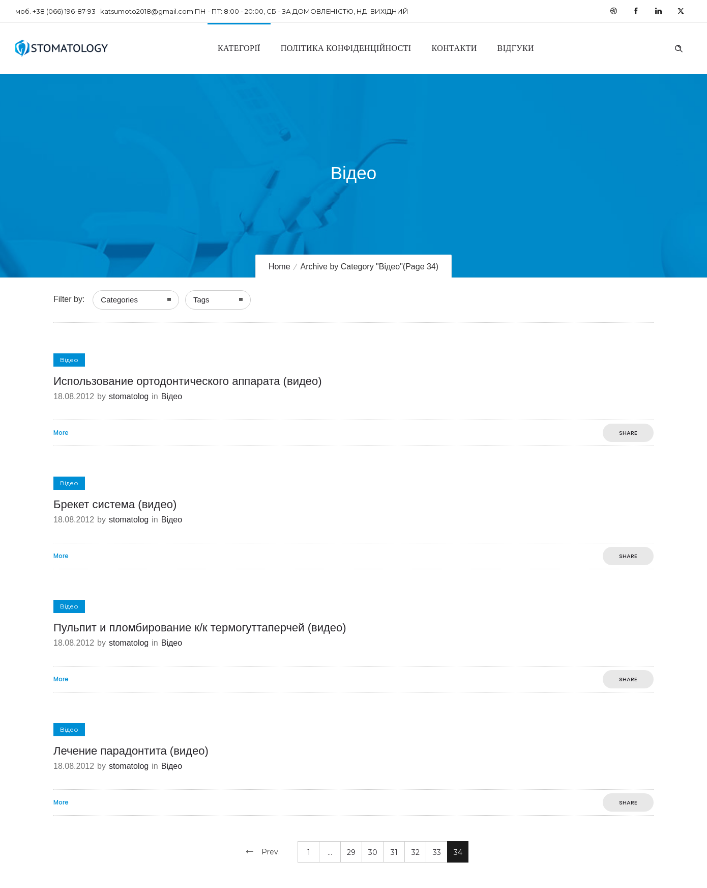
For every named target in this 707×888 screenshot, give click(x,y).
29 (351, 852)
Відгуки (515, 48)
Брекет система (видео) (114, 504)
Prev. (270, 851)
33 (437, 852)
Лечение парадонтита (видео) (131, 750)
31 (394, 852)
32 (415, 852)
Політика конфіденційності (346, 48)
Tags (201, 299)
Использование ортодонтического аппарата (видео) (187, 381)
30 (372, 852)
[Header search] (678, 47)
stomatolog (129, 396)
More (61, 433)
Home (279, 266)
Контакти (454, 48)
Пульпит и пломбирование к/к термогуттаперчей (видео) (199, 627)
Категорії (239, 48)
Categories (119, 299)
